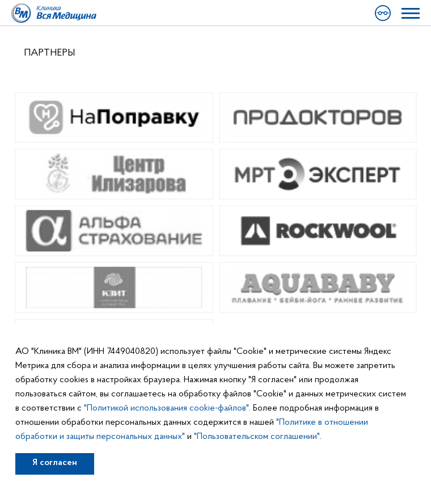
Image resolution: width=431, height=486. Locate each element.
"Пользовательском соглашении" (257, 436)
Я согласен (54, 462)
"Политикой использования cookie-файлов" (166, 408)
